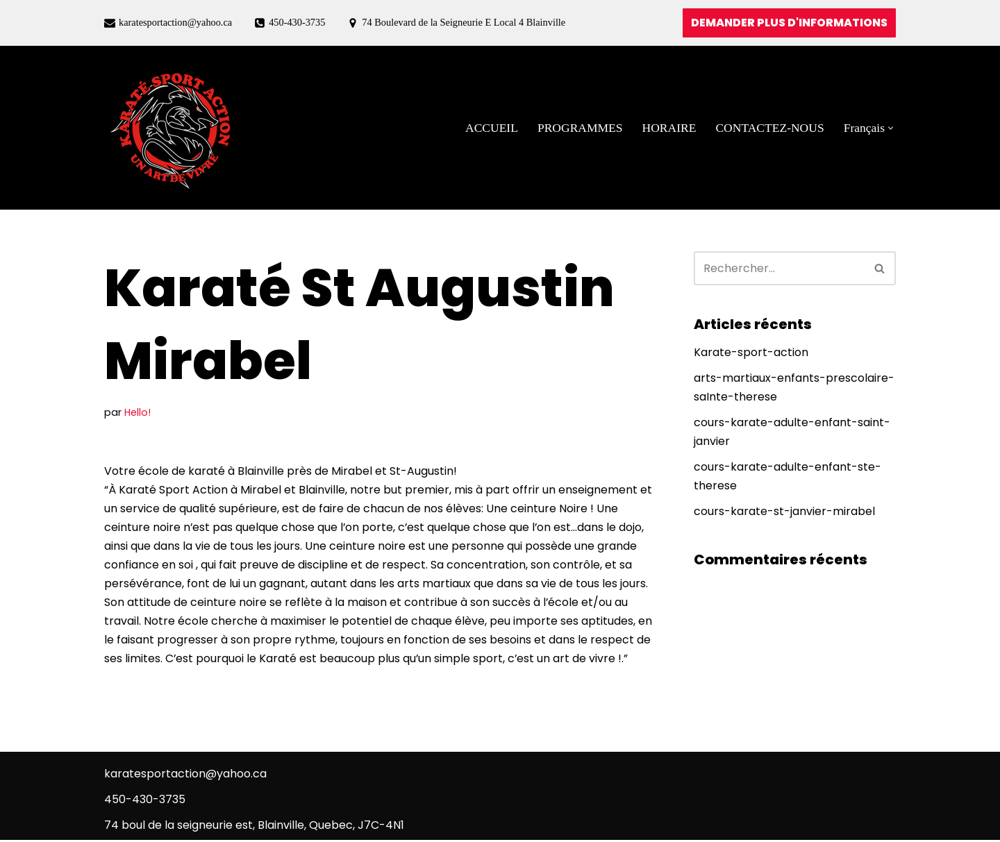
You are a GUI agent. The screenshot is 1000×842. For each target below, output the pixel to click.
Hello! (137, 412)
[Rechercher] (779, 268)
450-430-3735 (297, 22)
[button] (890, 128)
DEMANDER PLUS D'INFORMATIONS (789, 23)
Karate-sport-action (751, 353)
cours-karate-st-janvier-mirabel (784, 513)
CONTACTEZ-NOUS (769, 128)
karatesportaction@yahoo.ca (176, 22)
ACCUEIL (490, 128)
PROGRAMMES (579, 128)
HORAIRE (668, 128)
